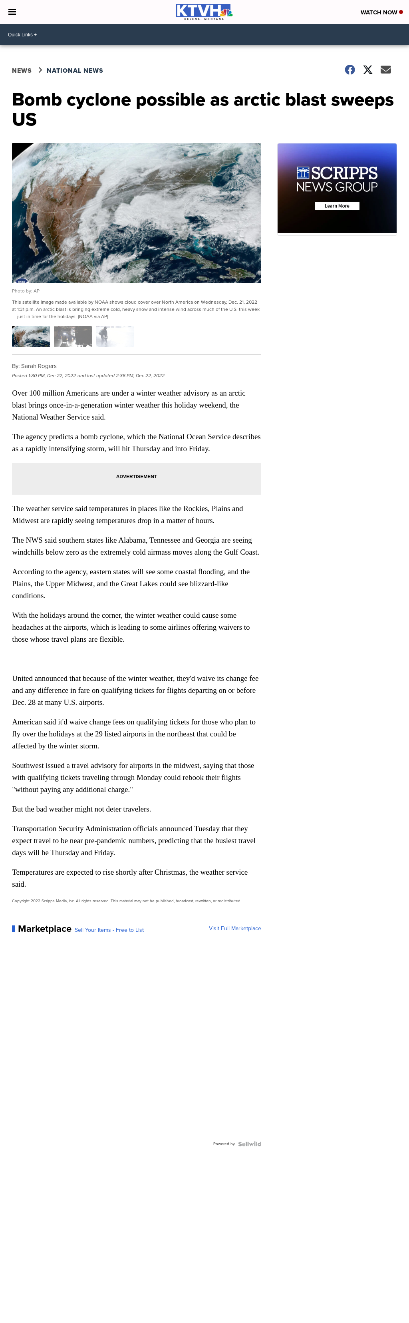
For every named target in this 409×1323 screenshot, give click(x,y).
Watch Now (382, 12)
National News (75, 70)
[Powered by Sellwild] (249, 1144)
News (22, 70)
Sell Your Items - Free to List (109, 930)
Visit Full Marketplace (235, 928)
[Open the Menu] (12, 12)
